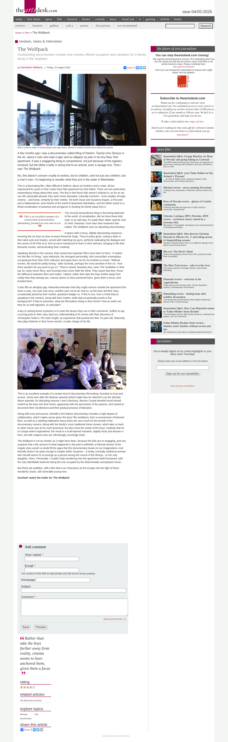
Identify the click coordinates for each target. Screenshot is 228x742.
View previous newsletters (182, 386)
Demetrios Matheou (31, 67)
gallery (54, 25)
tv (140, 19)
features (38, 25)
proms (84, 25)
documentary (26, 718)
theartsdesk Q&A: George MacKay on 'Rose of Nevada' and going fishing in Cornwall (188, 158)
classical (72, 19)
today (19, 19)
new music (34, 19)
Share (128, 67)
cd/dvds (165, 19)
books (177, 19)
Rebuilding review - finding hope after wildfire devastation (184, 295)
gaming (150, 19)
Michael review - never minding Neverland (187, 187)
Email (29, 566)
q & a (69, 25)
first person (103, 25)
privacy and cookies (120, 735)
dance (113, 19)
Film (27, 32)
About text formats (112, 619)
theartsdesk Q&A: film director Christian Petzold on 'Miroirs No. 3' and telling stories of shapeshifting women (187, 237)
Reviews (24, 714)
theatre (86, 19)
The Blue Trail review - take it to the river (186, 265)
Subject (26, 586)
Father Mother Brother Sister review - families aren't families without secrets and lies (187, 326)
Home (18, 32)
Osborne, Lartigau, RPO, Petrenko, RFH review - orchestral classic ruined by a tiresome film (185, 219)
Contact (105, 735)
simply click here (197, 122)
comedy (100, 19)
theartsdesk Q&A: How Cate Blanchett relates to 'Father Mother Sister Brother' (189, 310)
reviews (20, 25)
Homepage (28, 579)
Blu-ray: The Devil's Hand (178, 251)
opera (48, 19)
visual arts (127, 19)
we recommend (127, 25)
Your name (33, 555)
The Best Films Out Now (31, 700)
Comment (27, 596)
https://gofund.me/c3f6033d (183, 67)
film (59, 19)
